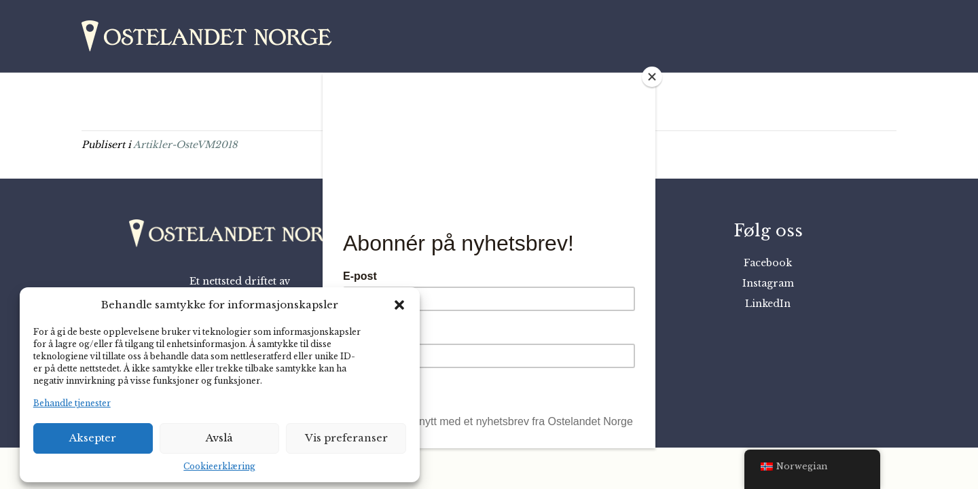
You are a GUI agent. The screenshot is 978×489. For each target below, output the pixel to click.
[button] (399, 305)
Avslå (219, 437)
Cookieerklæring (219, 466)
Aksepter (92, 437)
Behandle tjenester (72, 403)
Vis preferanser (346, 437)
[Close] (652, 77)
